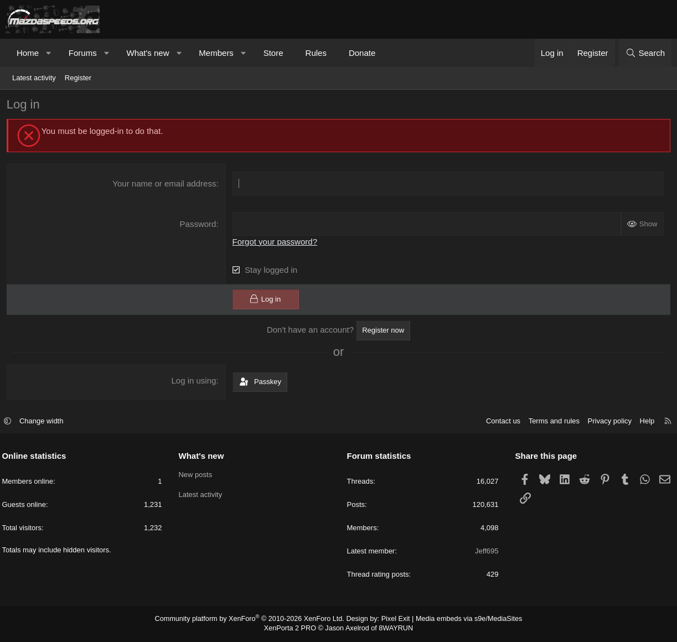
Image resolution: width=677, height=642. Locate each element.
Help (643, 422)
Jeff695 (485, 552)
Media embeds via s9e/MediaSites (462, 619)
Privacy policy (606, 422)
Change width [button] (45, 422)
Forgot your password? (275, 243)
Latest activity (34, 78)
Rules (316, 53)
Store (273, 53)
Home (28, 53)
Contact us (499, 422)
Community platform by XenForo (254, 619)
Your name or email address (164, 185)
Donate (362, 53)
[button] (49, 53)
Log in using (194, 382)
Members (216, 53)
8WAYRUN (393, 629)
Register (78, 78)
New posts (197, 475)
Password (198, 225)
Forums (83, 53)
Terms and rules (550, 422)
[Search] (645, 53)
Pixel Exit (392, 619)
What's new (147, 53)
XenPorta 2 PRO (292, 629)
